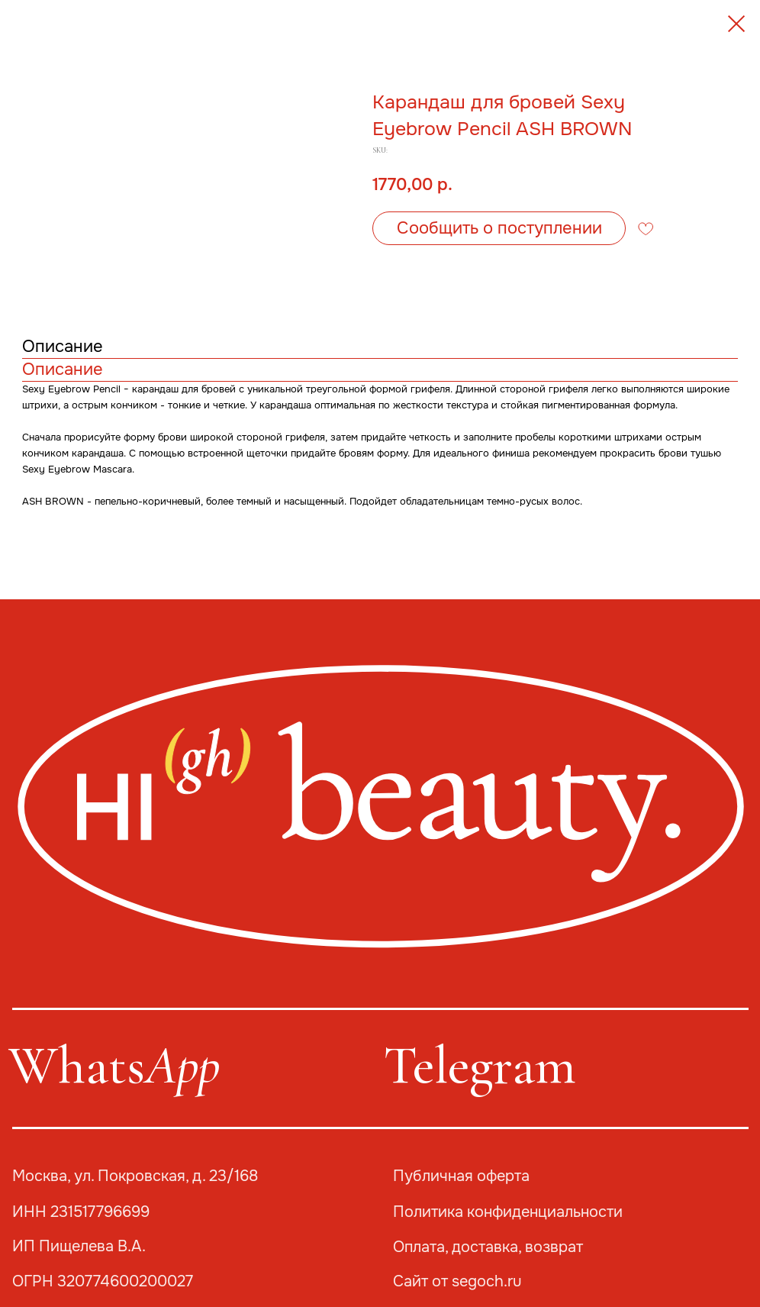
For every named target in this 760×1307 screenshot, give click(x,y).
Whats (114, 1065)
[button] (499, 228)
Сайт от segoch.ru (457, 1281)
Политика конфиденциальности (508, 1211)
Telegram (480, 1065)
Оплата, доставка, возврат (488, 1247)
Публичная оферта (461, 1176)
